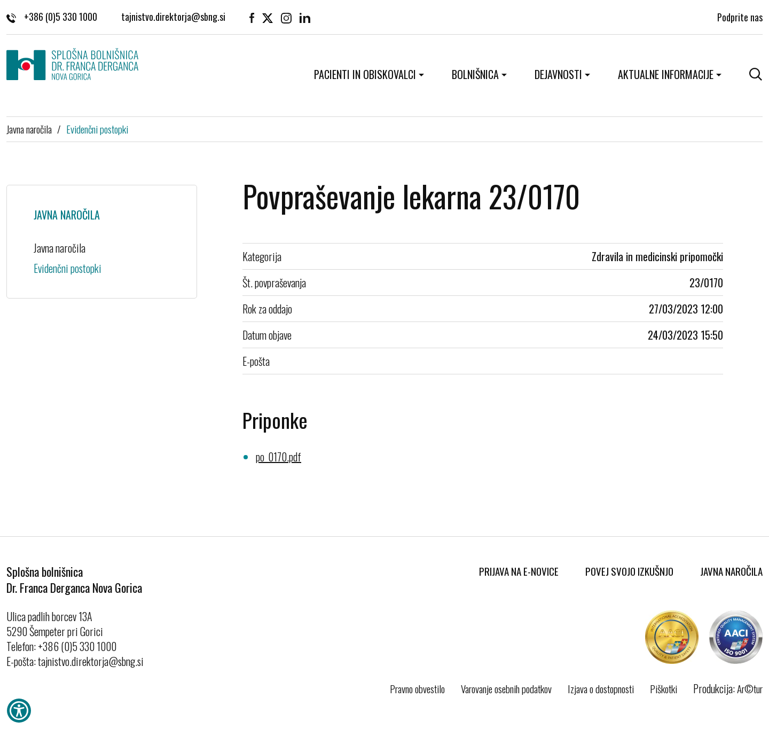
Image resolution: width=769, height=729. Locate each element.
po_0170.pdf (278, 457)
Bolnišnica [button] (475, 74)
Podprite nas (740, 16)
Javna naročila (29, 128)
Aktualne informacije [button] (665, 74)
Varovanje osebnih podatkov (506, 688)
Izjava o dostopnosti (601, 688)
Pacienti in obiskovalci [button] (365, 74)
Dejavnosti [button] (558, 74)
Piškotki (663, 688)
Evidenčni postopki (97, 128)
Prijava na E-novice (519, 570)
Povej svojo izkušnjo (629, 570)
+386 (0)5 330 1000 (51, 16)
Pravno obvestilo (417, 688)
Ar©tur (750, 688)
